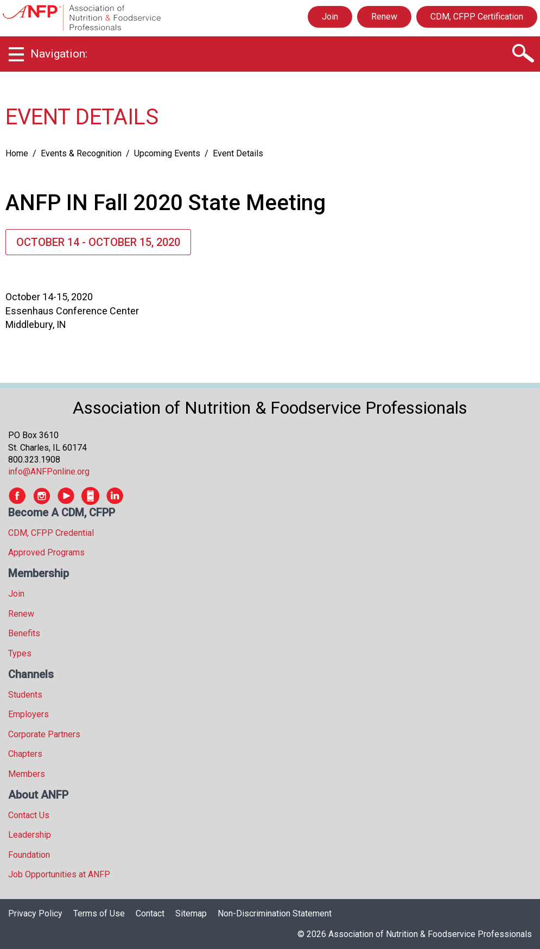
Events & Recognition (81, 153)
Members (26, 774)
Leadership (29, 835)
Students (25, 694)
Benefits (24, 633)
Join (330, 16)
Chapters (25, 754)
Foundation (29, 855)
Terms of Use (99, 913)
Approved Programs (46, 552)
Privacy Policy (35, 913)
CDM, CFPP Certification (476, 16)
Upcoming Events (167, 153)
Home (16, 153)
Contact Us (28, 815)
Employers (28, 714)
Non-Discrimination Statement (275, 913)
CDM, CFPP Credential (51, 533)
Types (19, 653)
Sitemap (191, 913)
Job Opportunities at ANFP (59, 874)
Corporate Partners (44, 734)
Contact (150, 913)
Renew (384, 16)
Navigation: (58, 53)
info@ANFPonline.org (49, 471)
